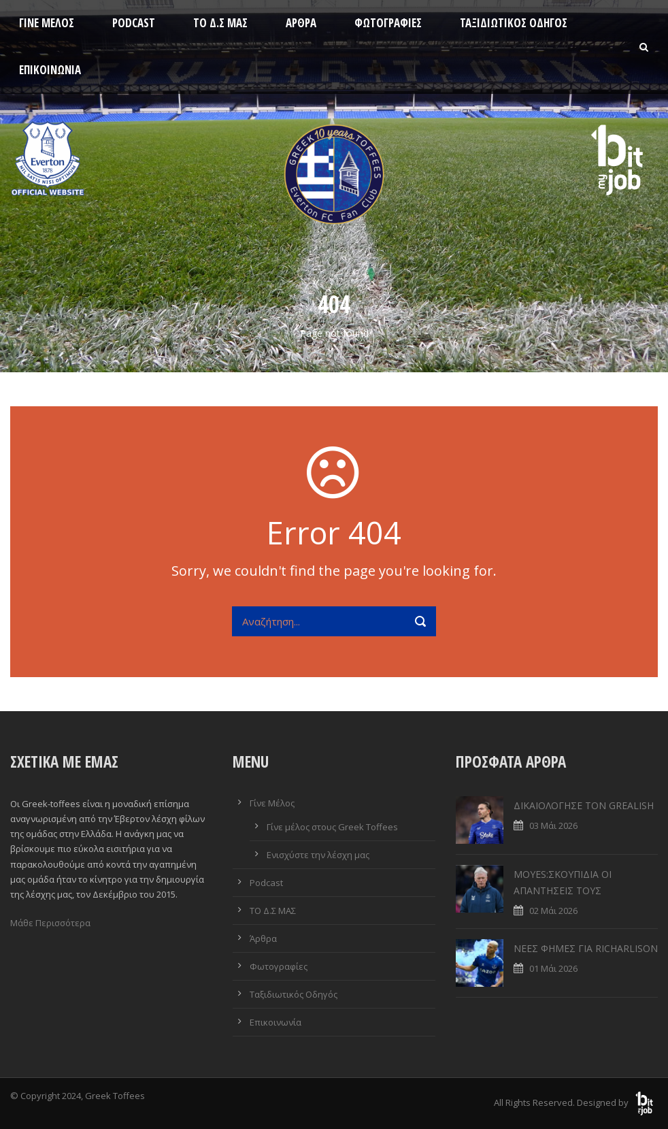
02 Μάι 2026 (553, 910)
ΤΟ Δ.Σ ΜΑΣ (220, 23)
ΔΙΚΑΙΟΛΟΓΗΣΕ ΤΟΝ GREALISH (584, 805)
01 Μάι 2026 (553, 968)
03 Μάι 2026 (553, 825)
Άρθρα (301, 23)
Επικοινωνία (50, 70)
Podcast (133, 23)
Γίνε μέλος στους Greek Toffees (332, 827)
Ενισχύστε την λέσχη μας (318, 855)
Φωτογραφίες (388, 23)
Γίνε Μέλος (46, 23)
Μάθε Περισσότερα (50, 923)
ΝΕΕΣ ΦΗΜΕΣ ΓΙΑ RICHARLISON (586, 948)
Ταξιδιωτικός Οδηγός (513, 23)
